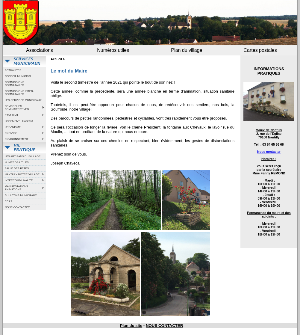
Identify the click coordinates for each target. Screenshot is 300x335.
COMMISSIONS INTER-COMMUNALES (19, 93)
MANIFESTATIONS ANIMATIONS (16, 188)
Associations (39, 50)
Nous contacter (269, 151)
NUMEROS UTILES (17, 162)
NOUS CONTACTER (164, 325)
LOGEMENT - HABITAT (19, 121)
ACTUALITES (13, 70)
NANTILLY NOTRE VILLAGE (22, 174)
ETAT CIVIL (12, 115)
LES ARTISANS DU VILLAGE (22, 156)
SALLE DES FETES (17, 168)
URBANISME (13, 127)
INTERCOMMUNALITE (19, 180)
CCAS (8, 201)
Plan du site (131, 325)
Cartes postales (260, 50)
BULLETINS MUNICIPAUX (21, 195)
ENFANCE (11, 133)
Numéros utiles (113, 50)
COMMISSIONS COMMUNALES (14, 84)
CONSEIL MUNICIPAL (18, 76)
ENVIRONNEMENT (16, 139)
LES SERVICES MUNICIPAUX (23, 100)
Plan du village (186, 50)
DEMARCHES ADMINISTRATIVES (17, 108)
